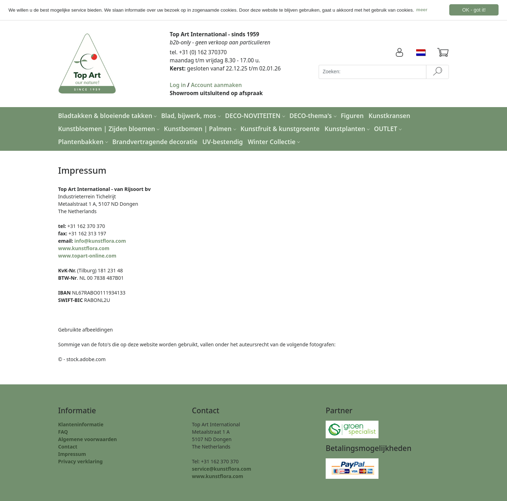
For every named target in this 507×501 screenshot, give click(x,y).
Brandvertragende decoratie (155, 141)
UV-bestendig (222, 141)
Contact (67, 446)
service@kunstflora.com (221, 468)
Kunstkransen (389, 115)
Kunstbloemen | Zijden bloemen (109, 128)
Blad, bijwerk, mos (192, 115)
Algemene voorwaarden (87, 439)
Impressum (72, 454)
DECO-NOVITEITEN (256, 115)
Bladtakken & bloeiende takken (108, 115)
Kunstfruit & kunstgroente (280, 128)
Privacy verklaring (80, 461)
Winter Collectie (275, 141)
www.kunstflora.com (83, 248)
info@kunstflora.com (100, 240)
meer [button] (421, 9)
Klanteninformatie (81, 424)
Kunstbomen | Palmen (201, 128)
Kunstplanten (348, 128)
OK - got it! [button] (474, 10)
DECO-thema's (313, 115)
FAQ (63, 431)
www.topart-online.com (87, 255)
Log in (178, 84)
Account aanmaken (216, 84)
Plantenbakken (84, 141)
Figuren (352, 115)
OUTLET (388, 128)
